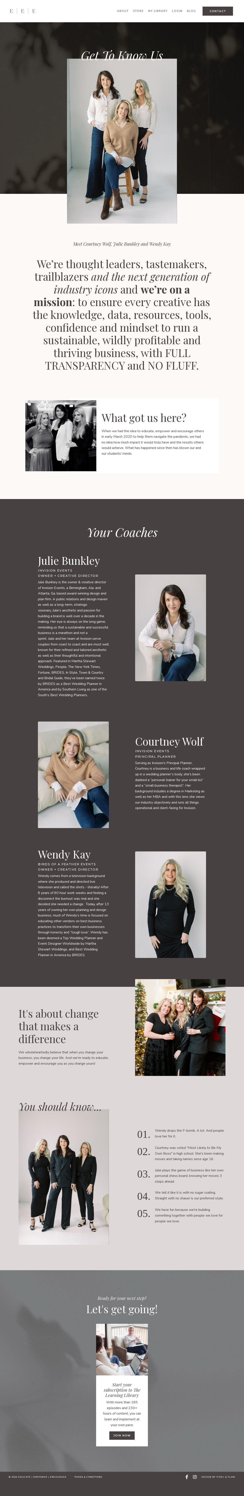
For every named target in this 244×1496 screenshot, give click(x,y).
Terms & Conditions (88, 1490)
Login (177, 11)
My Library (158, 11)
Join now (122, 1449)
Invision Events (55, 584)
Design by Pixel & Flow (218, 1490)
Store (138, 11)
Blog (191, 11)
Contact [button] (218, 11)
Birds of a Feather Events (67, 878)
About (123, 11)
